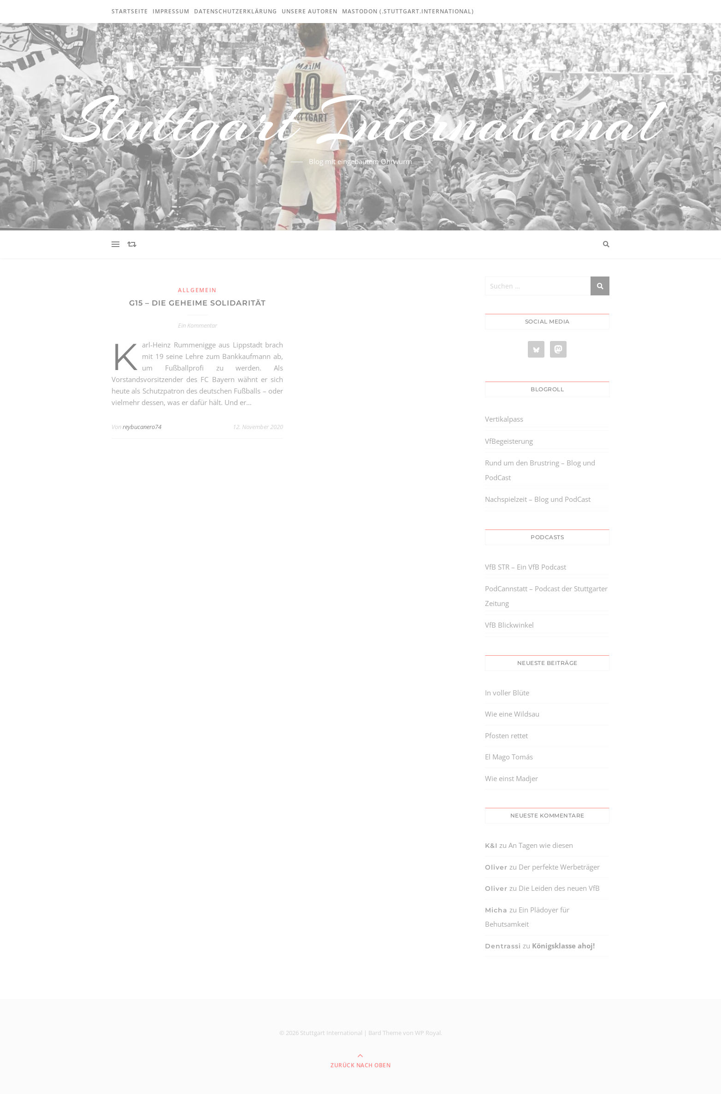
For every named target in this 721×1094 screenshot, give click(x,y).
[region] (119, 1016)
